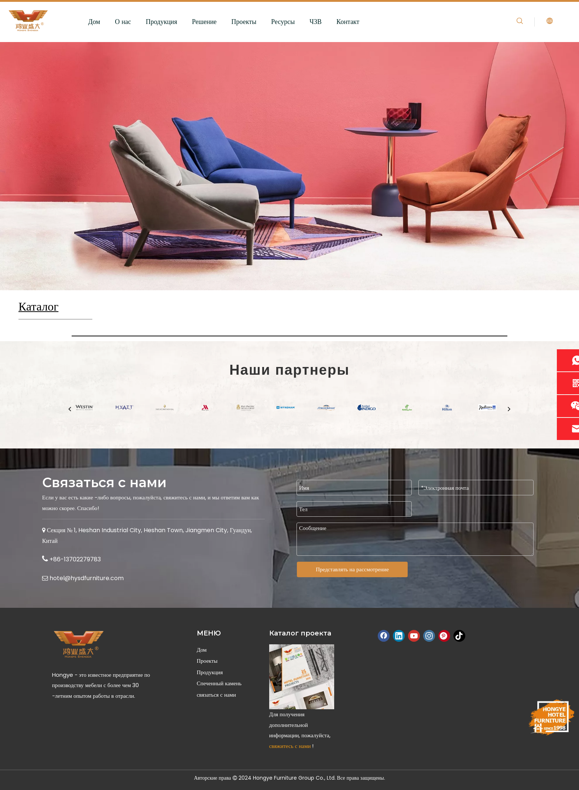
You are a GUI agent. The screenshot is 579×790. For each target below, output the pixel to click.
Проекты (244, 21)
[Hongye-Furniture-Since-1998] (551, 717)
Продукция (161, 21)
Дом (94, 21)
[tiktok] (459, 636)
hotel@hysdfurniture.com (86, 578)
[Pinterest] (444, 636)
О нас (123, 21)
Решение (204, 21)
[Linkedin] (399, 636)
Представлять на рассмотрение (352, 569)
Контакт (347, 21)
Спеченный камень (219, 683)
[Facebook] (384, 636)
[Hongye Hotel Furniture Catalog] (301, 676)
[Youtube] (414, 636)
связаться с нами (216, 695)
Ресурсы (283, 21)
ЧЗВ (315, 21)
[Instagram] (429, 636)
